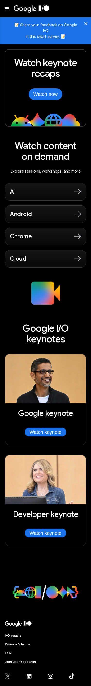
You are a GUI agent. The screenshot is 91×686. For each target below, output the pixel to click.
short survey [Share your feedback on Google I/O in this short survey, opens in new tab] (48, 36)
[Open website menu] (7, 9)
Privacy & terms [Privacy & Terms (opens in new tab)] (18, 644)
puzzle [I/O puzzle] (13, 635)
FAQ (8, 653)
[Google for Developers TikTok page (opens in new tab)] (72, 676)
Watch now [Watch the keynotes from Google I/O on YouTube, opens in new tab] (45, 94)
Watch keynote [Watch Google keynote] (46, 432)
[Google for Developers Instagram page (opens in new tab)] (53, 676)
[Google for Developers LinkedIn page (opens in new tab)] (32, 676)
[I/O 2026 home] (31, 9)
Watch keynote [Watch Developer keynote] (46, 533)
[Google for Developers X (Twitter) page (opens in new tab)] (11, 676)
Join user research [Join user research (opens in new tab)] (20, 662)
